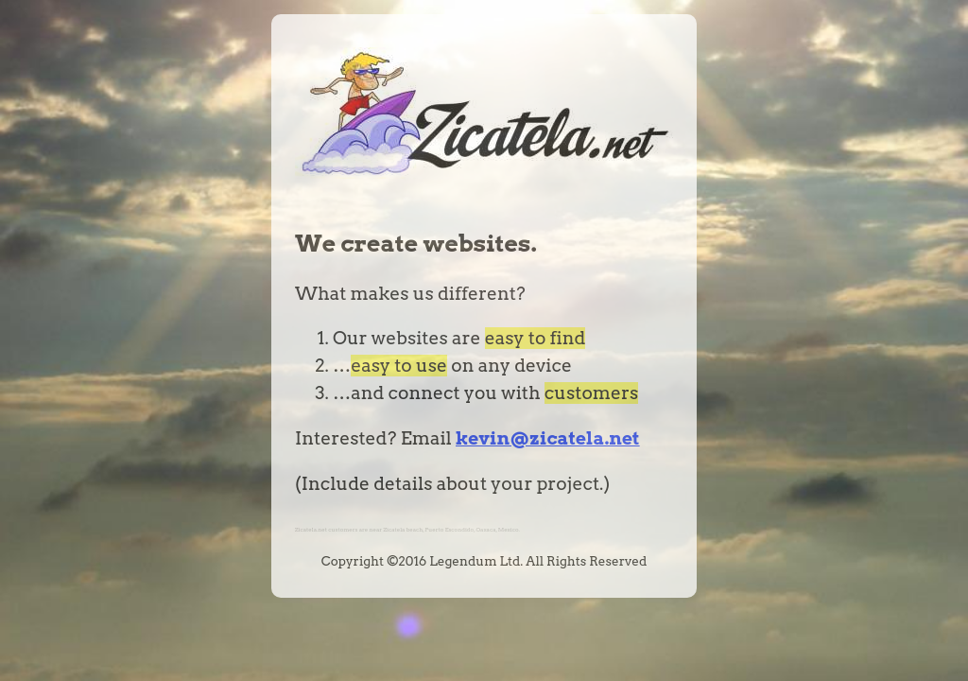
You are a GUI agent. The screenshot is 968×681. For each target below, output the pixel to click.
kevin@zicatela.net (548, 438)
